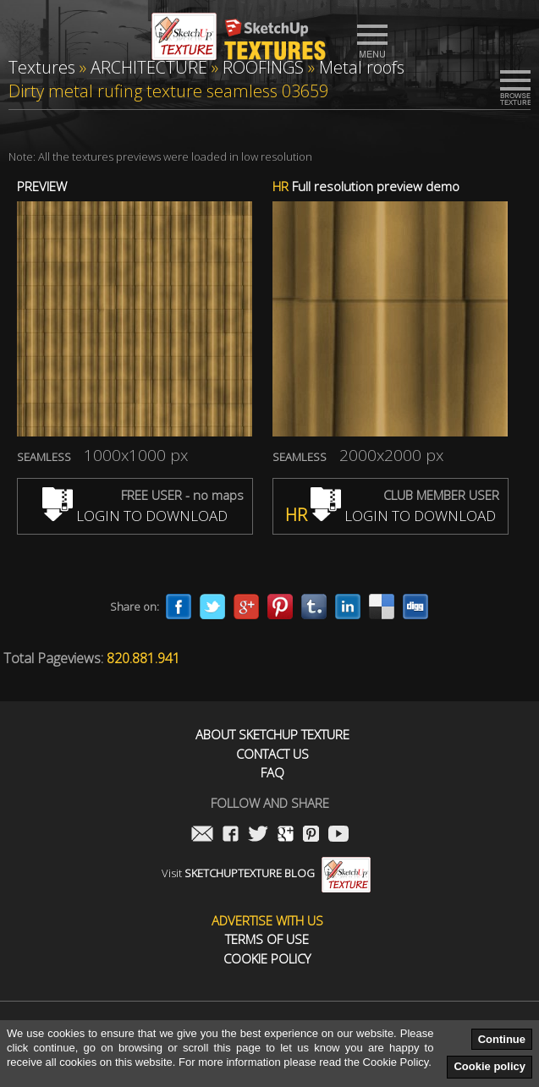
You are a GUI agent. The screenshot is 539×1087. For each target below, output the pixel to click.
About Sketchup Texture (272, 735)
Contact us (272, 754)
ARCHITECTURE (149, 67)
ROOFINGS (263, 67)
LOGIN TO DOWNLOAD (135, 515)
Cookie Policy (267, 959)
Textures (41, 67)
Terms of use (267, 939)
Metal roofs (361, 67)
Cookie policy (489, 1066)
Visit (266, 873)
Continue (501, 1039)
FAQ (272, 773)
